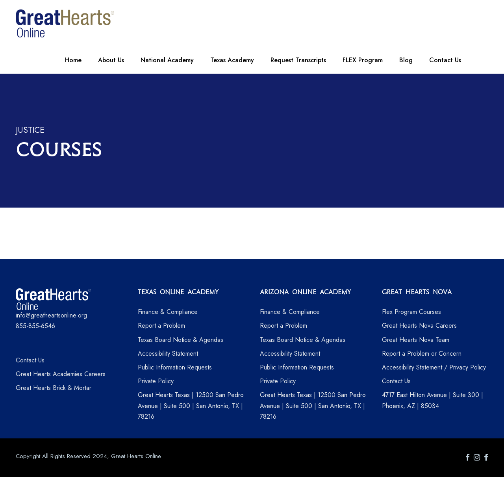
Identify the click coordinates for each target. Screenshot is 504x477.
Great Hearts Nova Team (415, 339)
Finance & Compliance (168, 311)
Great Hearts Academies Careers (61, 374)
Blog (406, 60)
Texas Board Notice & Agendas (180, 339)
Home (73, 60)
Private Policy (156, 381)
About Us (111, 60)
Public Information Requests (175, 367)
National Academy (167, 60)
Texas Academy (232, 60)
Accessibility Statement (168, 353)
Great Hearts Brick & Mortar (53, 387)
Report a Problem (161, 325)
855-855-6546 (35, 325)
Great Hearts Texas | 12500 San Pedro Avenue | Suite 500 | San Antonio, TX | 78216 (191, 405)
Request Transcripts (298, 60)
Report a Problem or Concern (421, 353)
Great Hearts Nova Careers (419, 325)
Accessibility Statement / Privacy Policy (434, 367)
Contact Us (445, 60)
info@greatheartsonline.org (51, 315)
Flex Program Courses (411, 311)
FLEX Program (363, 60)
